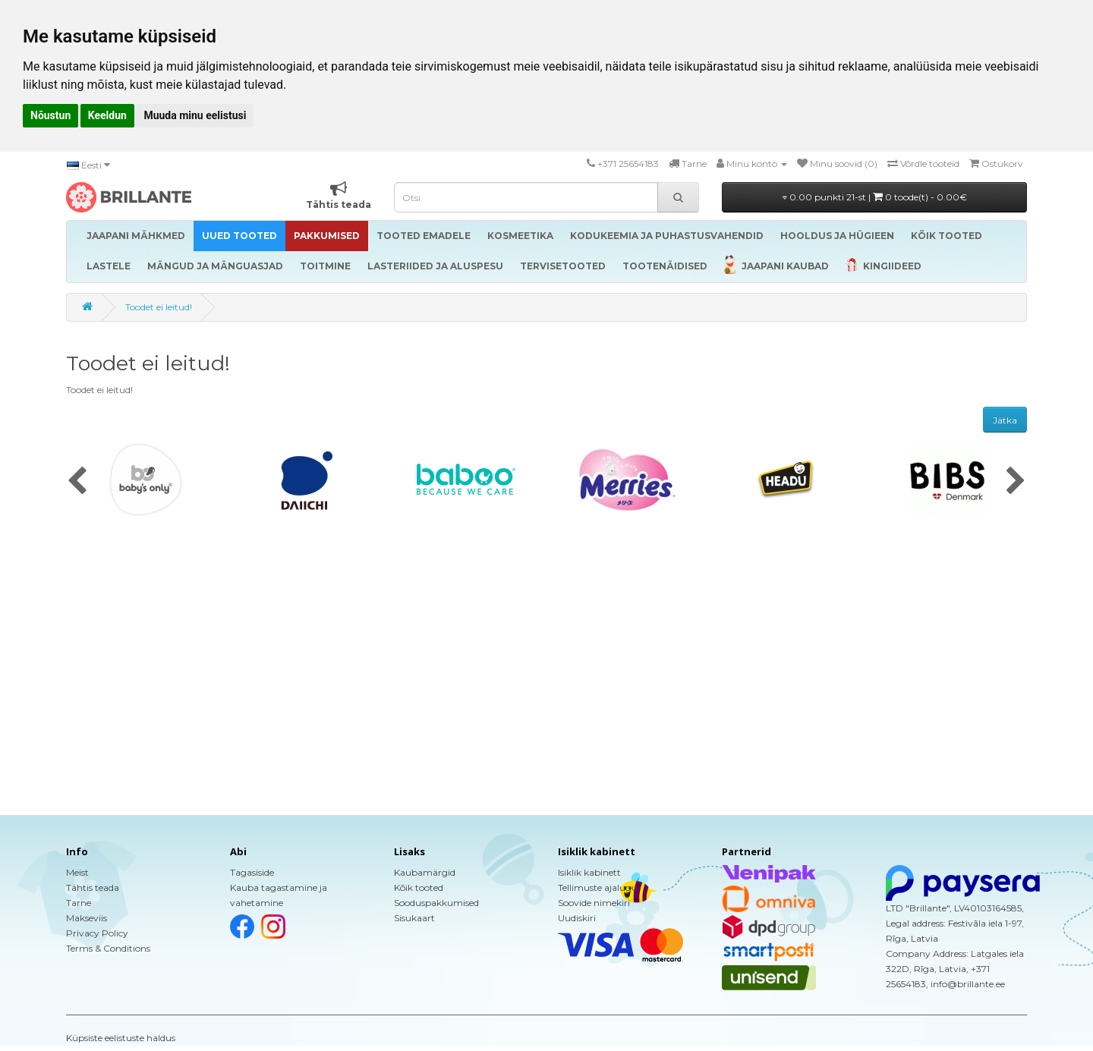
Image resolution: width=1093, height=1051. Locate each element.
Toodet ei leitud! (158, 307)
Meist (77, 872)
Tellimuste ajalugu (598, 887)
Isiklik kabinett (589, 872)
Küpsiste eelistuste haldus (120, 1037)
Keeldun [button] (107, 115)
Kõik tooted (418, 887)
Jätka (1005, 420)
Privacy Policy (97, 933)
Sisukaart (414, 918)
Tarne (78, 902)
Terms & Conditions (108, 948)
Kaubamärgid (424, 872)
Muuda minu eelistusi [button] (194, 115)
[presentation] (77, 482)
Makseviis (86, 918)
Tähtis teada (92, 887)
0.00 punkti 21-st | (875, 197)
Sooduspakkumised (436, 902)
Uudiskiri (577, 918)
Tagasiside (252, 872)
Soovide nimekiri (594, 902)
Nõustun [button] (50, 115)
